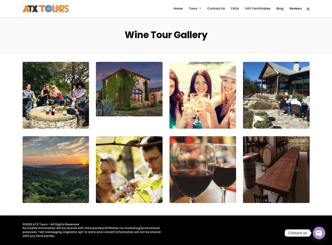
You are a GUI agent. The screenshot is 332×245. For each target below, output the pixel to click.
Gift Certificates (257, 8)
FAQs (235, 8)
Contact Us (216, 8)
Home (178, 8)
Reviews (296, 8)
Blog (279, 8)
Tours (193, 8)
